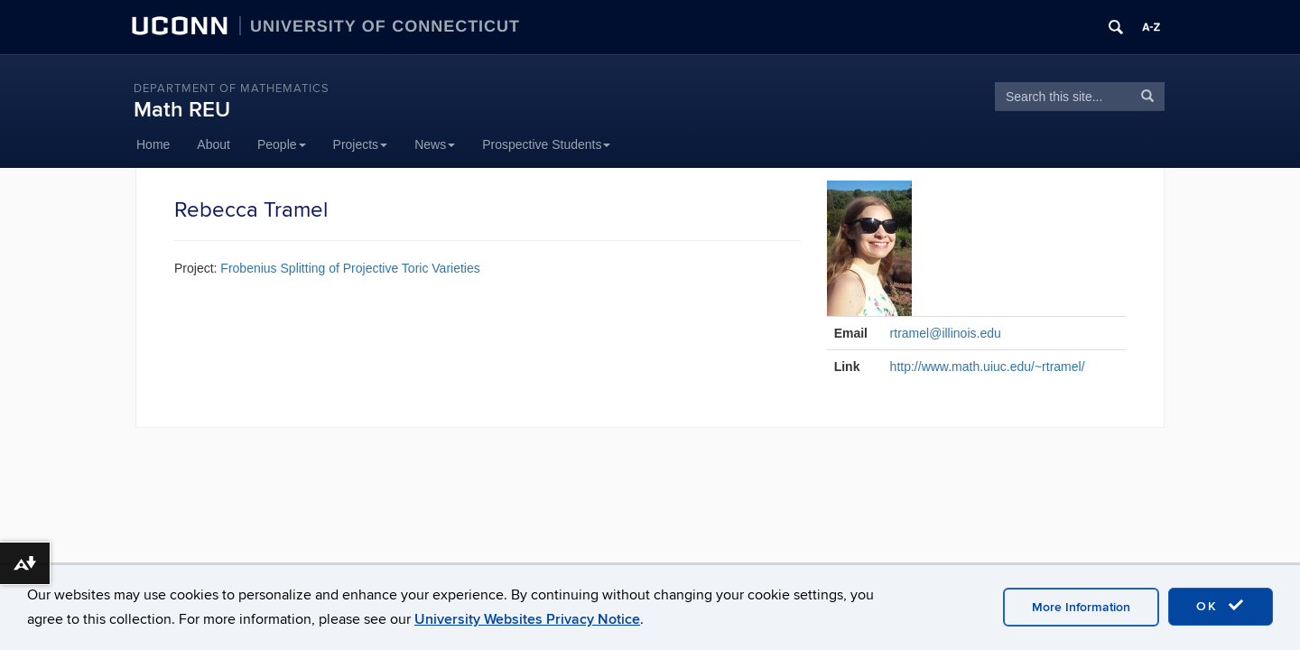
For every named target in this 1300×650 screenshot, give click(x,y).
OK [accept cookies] (1220, 606)
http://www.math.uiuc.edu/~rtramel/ (987, 366)
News (434, 144)
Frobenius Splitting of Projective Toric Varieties (349, 268)
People (281, 144)
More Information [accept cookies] (1081, 607)
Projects (360, 144)
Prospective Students (546, 144)
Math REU (182, 110)
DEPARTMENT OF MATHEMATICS (232, 88)
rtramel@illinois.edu (945, 333)
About (213, 144)
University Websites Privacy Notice (527, 619)
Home (153, 144)
